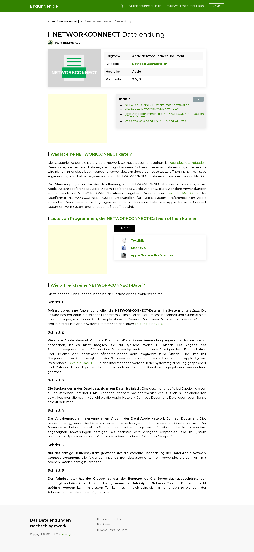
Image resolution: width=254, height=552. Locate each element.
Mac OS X (190, 193)
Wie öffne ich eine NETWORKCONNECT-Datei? (156, 120)
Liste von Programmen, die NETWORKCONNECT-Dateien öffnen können (164, 115)
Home (216, 6)
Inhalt (124, 99)
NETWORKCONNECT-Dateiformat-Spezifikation (157, 105)
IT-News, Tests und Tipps (185, 6)
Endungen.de (44, 6)
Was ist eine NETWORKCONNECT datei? (152, 109)
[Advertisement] (77, 118)
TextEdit (173, 193)
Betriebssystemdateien (149, 64)
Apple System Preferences (152, 255)
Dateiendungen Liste (145, 6)
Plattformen (104, 524)
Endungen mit (71, 21)
